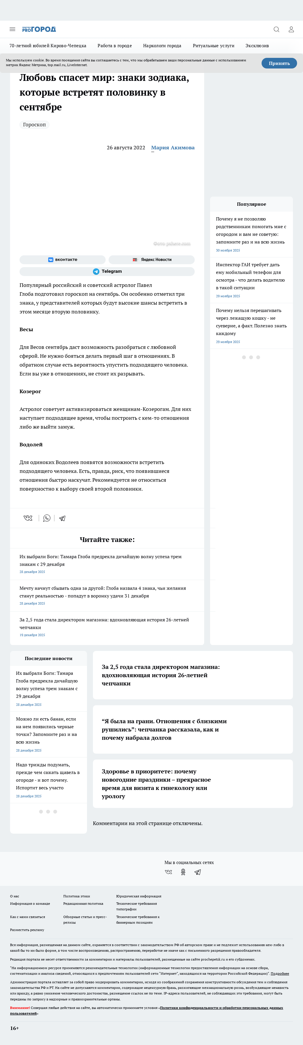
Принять (279, 63)
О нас (14, 896)
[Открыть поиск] (276, 29)
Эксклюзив (257, 45)
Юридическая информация (138, 896)
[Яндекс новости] (152, 259)
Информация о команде (30, 903)
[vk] (28, 518)
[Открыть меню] (12, 29)
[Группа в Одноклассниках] (183, 872)
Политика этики (76, 896)
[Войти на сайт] (291, 29)
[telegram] (64, 518)
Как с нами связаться (27, 917)
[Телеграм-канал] (107, 271)
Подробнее (280, 973)
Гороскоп (34, 124)
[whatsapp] (47, 518)
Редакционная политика (83, 903)
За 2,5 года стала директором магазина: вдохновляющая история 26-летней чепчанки (107, 628)
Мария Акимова (173, 147)
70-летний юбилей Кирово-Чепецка (47, 45)
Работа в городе (115, 45)
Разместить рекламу (27, 930)
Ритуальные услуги (213, 45)
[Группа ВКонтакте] (63, 259)
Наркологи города (162, 45)
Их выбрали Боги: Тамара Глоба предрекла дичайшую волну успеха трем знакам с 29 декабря (107, 564)
